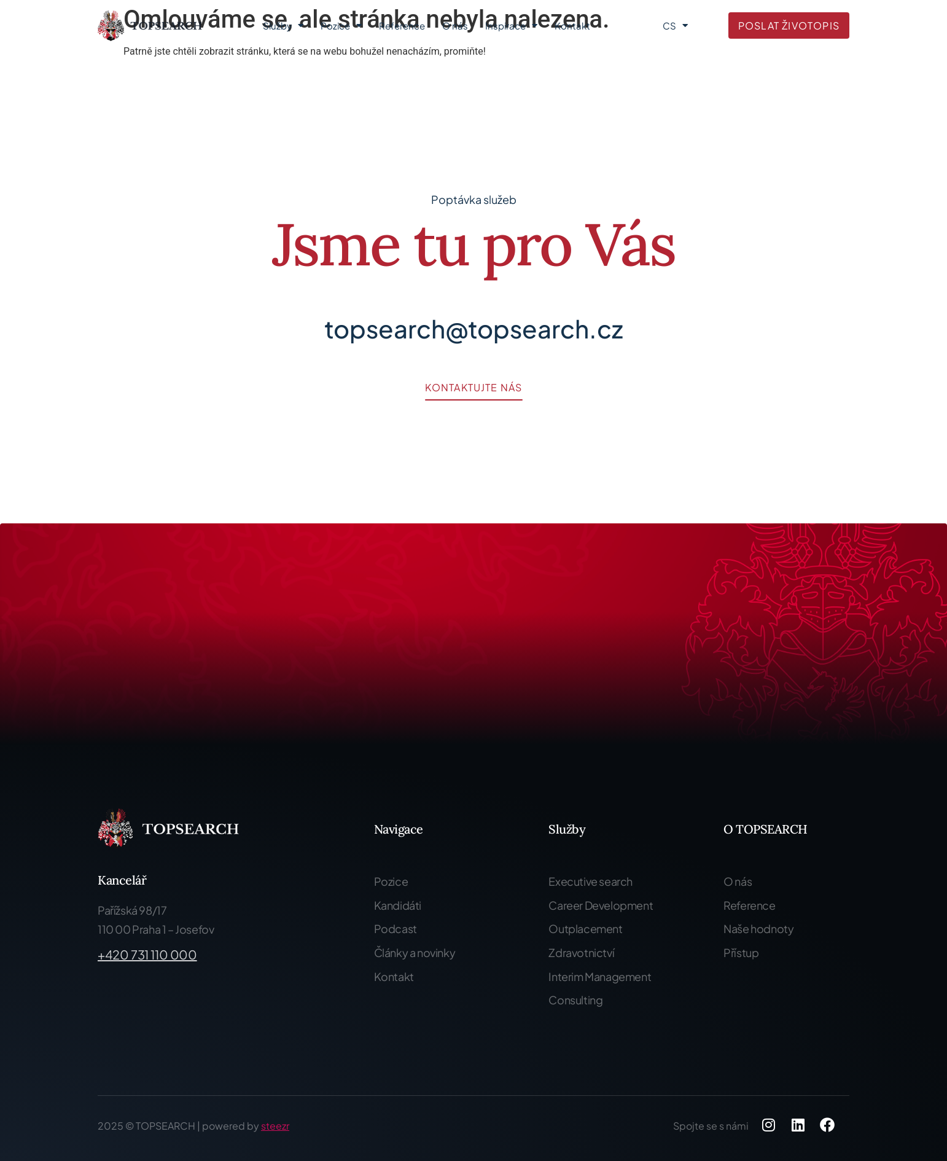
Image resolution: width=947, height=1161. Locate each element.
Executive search (590, 881)
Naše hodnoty (758, 928)
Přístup (740, 952)
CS (675, 25)
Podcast (395, 928)
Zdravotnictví (581, 952)
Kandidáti (397, 905)
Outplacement (585, 928)
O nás (455, 25)
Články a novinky (415, 952)
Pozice (341, 25)
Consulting (575, 1000)
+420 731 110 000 (147, 954)
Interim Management (599, 976)
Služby (283, 25)
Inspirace (511, 25)
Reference (402, 25)
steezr (275, 1125)
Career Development (600, 905)
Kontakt (572, 25)
